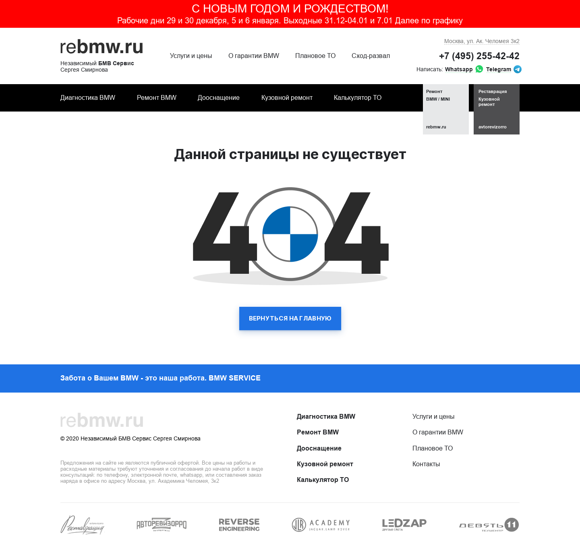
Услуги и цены (191, 55)
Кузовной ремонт (287, 97)
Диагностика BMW (87, 97)
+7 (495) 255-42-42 (479, 56)
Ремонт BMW (156, 97)
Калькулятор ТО (357, 97)
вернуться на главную (290, 318)
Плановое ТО (315, 55)
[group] (82, 525)
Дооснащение (219, 97)
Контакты (426, 464)
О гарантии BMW (253, 55)
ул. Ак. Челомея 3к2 (482, 41)
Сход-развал (371, 55)
